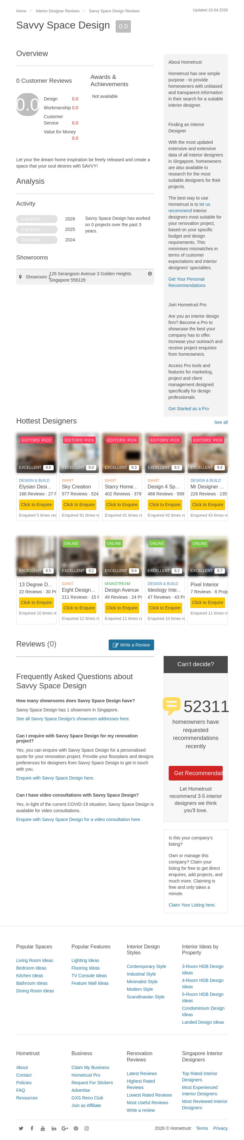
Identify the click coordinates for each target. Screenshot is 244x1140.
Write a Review (131, 644)
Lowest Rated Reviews (149, 1095)
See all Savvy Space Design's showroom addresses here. (73, 718)
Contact (23, 1075)
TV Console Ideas (89, 975)
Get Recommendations (198, 773)
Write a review (141, 1110)
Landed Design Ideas (203, 1022)
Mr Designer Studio (212, 486)
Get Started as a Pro (188, 408)
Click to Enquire (36, 504)
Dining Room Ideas (35, 990)
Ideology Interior (166, 590)
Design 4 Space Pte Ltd (174, 486)
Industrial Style (141, 974)
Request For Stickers (92, 1082)
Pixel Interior (204, 584)
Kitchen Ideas (29, 975)
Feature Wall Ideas (90, 983)
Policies (23, 1082)
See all (221, 422)
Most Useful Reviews (147, 1102)
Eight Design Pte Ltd (85, 590)
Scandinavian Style (146, 996)
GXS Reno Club (87, 1097)
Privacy (220, 1128)
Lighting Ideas (85, 960)
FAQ (20, 1090)
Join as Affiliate (86, 1105)
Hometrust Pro (85, 1075)
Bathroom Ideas (32, 983)
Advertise (80, 1090)
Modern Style (140, 989)
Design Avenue (122, 590)
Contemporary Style (146, 966)
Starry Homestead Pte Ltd (134, 486)
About (22, 1067)
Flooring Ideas (85, 968)
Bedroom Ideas (31, 968)
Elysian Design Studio (44, 486)
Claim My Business (90, 1067)
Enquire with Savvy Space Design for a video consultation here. (78, 819)
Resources (26, 1097)
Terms (202, 1128)
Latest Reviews (142, 1073)
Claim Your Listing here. (192, 905)
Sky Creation (76, 486)
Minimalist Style (142, 981)
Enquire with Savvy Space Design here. (55, 777)
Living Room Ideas (34, 960)
